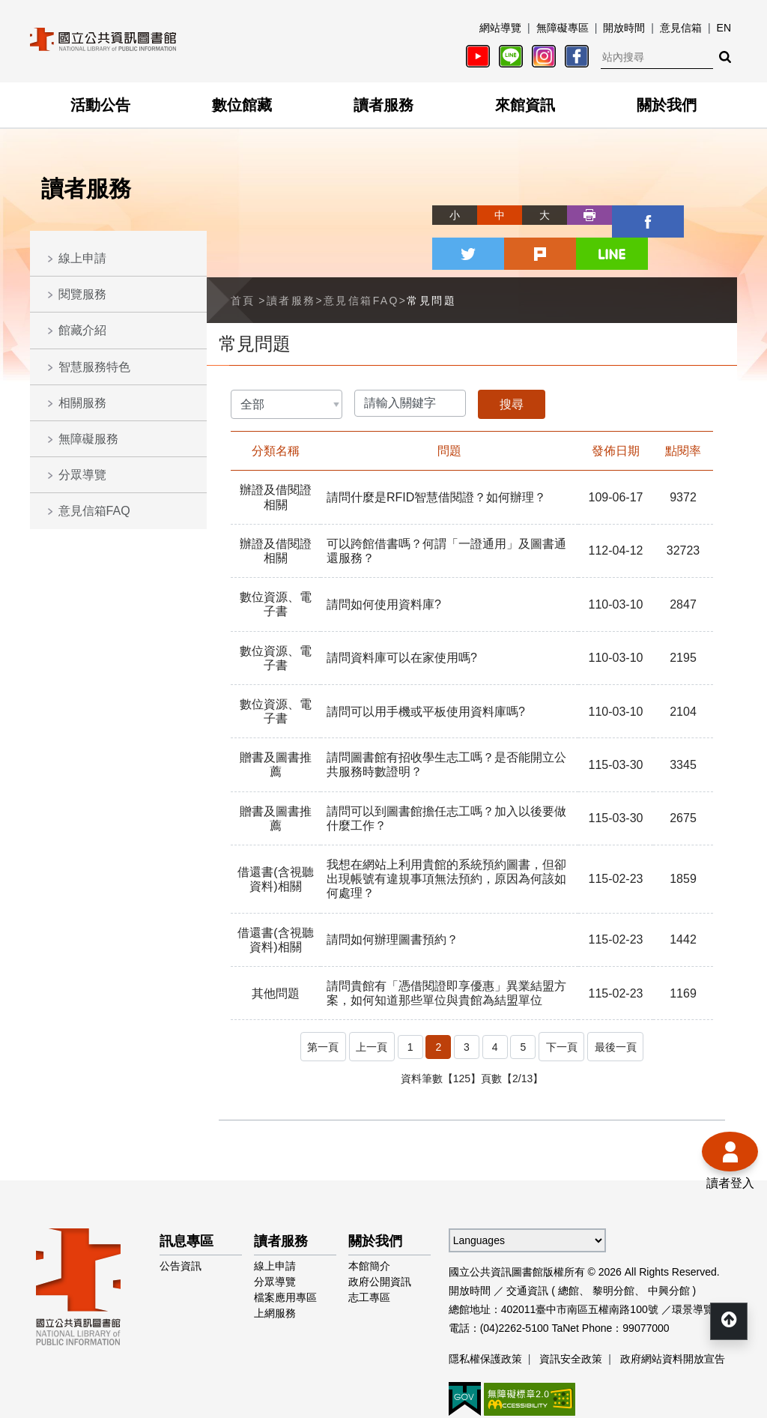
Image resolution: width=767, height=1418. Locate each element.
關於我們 (667, 105)
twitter (624, 215)
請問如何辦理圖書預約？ (392, 894)
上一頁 (369, 999)
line (714, 215)
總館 (568, 1240)
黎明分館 (613, 1240)
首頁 (243, 255)
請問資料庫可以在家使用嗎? (402, 612)
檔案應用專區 (285, 1247)
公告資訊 (180, 1216)
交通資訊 (527, 1240)
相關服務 (82, 402)
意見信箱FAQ (94, 510)
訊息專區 (186, 1190)
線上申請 (82, 258)
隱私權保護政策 (485, 1309)
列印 (534, 215)
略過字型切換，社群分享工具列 (383, 201)
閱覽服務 (82, 294)
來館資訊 (525, 105)
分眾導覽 (82, 474)
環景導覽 (693, 1259)
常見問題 (431, 255)
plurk (669, 215)
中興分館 (669, 1240)
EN (724, 28)
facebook (579, 215)
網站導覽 (500, 28)
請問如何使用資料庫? (384, 558)
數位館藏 (242, 105)
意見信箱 (681, 28)
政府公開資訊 (379, 1231)
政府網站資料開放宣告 (672, 1309)
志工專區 (369, 1247)
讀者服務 (383, 105)
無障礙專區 (562, 28)
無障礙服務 (88, 438)
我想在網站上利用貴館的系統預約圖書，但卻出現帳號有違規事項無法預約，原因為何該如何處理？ (446, 833)
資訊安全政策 (570, 1309)
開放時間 (624, 28)
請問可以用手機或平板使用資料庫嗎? (426, 666)
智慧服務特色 (94, 366)
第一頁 (315, 999)
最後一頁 (623, 999)
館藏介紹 (82, 330)
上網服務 (275, 1263)
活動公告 (100, 105)
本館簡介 (369, 1216)
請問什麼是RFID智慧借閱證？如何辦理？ (436, 452)
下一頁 (564, 999)
